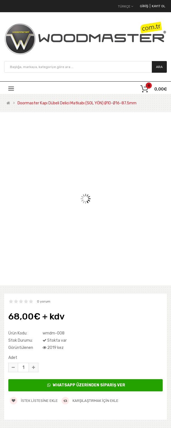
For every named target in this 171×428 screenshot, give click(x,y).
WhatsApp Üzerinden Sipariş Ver (86, 385)
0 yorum (43, 301)
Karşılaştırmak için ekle (89, 401)
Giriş (144, 6)
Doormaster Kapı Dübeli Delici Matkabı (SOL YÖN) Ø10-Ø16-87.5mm (77, 103)
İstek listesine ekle (34, 401)
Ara (159, 67)
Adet (12, 357)
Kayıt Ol (158, 6)
